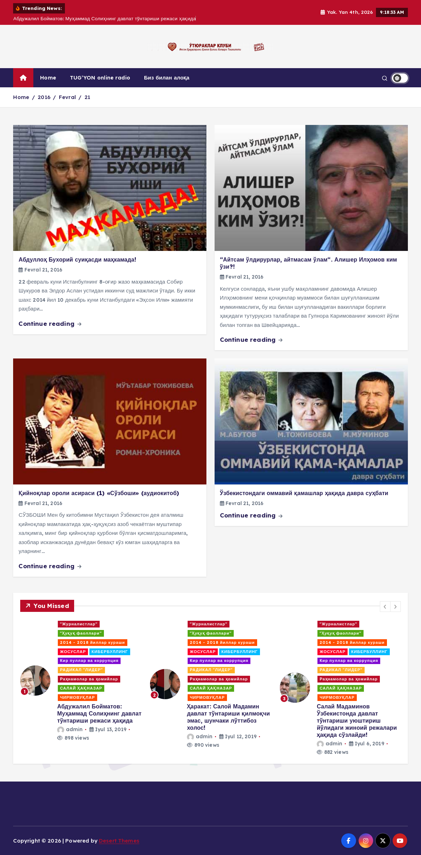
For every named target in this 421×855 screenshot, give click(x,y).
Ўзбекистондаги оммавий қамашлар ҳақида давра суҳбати (304, 493)
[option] (81, 680)
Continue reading (49, 323)
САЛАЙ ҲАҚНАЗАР (81, 688)
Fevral (67, 97)
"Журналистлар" (79, 623)
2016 (44, 97)
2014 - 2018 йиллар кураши (92, 642)
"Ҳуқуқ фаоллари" (80, 633)
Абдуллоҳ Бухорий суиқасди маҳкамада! (77, 259)
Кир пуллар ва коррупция (89, 660)
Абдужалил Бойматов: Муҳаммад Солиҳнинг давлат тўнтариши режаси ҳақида (99, 713)
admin (70, 729)
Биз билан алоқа (166, 77)
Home (48, 77)
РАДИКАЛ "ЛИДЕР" (81, 669)
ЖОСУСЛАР (73, 651)
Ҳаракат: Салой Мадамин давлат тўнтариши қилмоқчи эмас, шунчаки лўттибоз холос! (228, 717)
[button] (385, 606)
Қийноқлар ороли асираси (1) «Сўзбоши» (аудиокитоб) (98, 493)
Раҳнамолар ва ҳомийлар (89, 678)
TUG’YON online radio (100, 77)
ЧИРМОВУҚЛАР (77, 697)
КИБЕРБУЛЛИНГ (110, 651)
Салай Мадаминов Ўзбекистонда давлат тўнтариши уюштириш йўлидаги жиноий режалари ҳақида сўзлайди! (357, 720)
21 (87, 97)
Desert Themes (119, 840)
